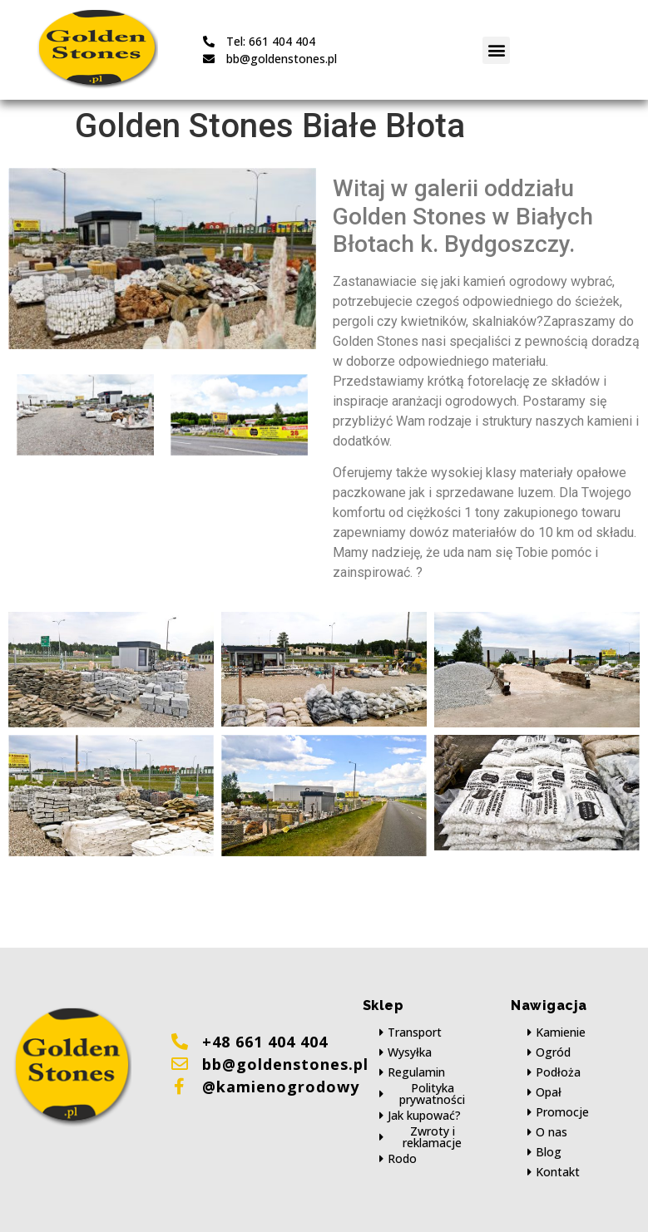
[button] (496, 50)
